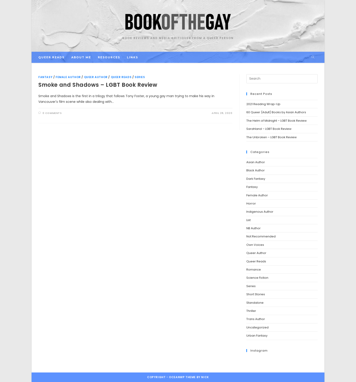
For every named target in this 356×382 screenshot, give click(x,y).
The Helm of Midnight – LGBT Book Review (276, 120)
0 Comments (52, 113)
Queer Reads (121, 77)
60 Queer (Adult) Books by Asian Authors (276, 112)
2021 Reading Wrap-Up (263, 104)
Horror (251, 203)
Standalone (255, 303)
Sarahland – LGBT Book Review (269, 129)
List (248, 220)
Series (140, 77)
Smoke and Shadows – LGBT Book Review (97, 85)
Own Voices (255, 245)
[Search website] (313, 57)
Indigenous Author (259, 211)
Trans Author (255, 319)
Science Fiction (257, 278)
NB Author (253, 228)
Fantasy (45, 77)
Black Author (255, 170)
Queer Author (96, 77)
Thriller (251, 311)
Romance (253, 269)
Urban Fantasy (256, 335)
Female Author (68, 77)
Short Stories (255, 294)
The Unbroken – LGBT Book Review (271, 137)
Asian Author (255, 162)
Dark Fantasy (255, 179)
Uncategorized (257, 327)
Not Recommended (261, 236)
